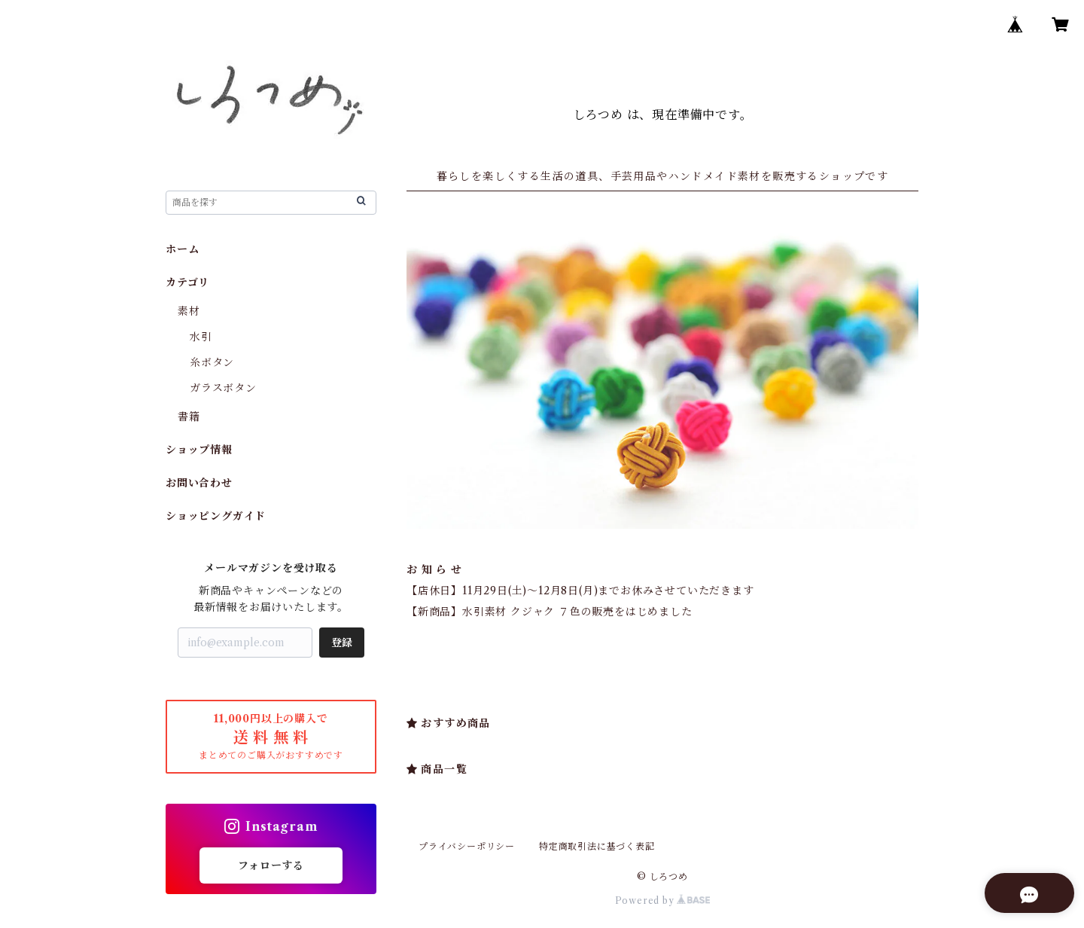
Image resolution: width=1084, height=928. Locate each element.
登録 (341, 642)
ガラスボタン (223, 388)
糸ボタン (212, 362)
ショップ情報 (199, 449)
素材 (189, 311)
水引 (201, 336)
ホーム (182, 249)
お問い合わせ (199, 483)
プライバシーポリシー (467, 846)
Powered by (663, 900)
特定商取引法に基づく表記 (597, 846)
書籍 (189, 416)
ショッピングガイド (216, 516)
